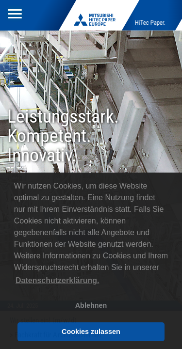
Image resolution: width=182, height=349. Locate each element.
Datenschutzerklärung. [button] (57, 280)
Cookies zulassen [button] (91, 331)
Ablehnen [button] (91, 305)
